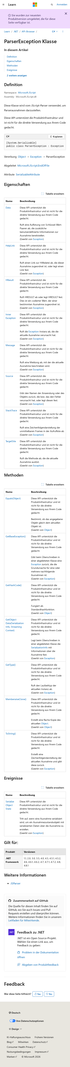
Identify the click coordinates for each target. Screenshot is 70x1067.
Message (10, 345)
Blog (9, 1042)
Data (8, 207)
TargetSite (11, 441)
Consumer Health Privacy (20, 1047)
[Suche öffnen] (51, 5)
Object (22, 156)
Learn (7, 31)
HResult (10, 280)
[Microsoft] (35, 4)
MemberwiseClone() (16, 699)
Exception (36, 156)
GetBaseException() (16, 536)
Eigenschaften (14, 61)
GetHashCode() (14, 585)
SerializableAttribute (28, 174)
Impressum (40, 1051)
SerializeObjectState (10, 805)
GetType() (11, 664)
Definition (12, 56)
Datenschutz (39, 1042)
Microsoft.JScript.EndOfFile (33, 165)
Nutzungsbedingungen (19, 1051)
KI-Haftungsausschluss (19, 1037)
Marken (11, 1056)
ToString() (11, 733)
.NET (15, 31)
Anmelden (62, 4)
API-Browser (28, 31)
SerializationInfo (39, 647)
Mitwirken (23, 1042)
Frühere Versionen (44, 1037)
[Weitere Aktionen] (63, 31)
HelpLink (10, 245)
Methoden (12, 65)
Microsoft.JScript (27, 92)
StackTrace (11, 410)
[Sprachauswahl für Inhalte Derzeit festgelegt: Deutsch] (14, 1012)
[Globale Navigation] (3, 5)
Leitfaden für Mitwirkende (23, 920)
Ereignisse (12, 70)
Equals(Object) (13, 498)
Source (9, 376)
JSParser (15, 883)
